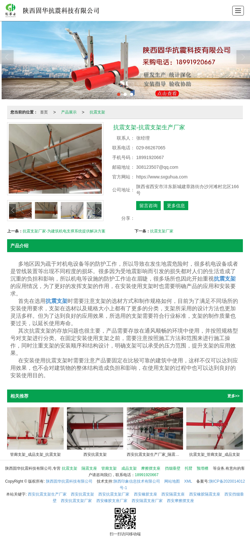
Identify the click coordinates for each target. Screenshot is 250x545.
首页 (44, 112)
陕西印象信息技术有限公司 (137, 481)
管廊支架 (109, 468)
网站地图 (172, 481)
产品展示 (69, 112)
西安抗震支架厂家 (113, 494)
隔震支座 (89, 468)
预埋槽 (202, 468)
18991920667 (146, 475)
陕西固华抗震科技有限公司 (69, 481)
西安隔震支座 (173, 494)
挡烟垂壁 (172, 468)
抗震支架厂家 (161, 231)
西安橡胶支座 (145, 494)
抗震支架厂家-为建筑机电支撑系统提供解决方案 (64, 231)
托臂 (188, 468)
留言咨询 (148, 205)
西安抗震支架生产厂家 (47, 494)
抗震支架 (97, 112)
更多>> (233, 396)
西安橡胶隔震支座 (204, 494)
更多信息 (176, 205)
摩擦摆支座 (150, 468)
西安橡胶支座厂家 (111, 500)
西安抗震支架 (82, 494)
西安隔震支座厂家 (147, 500)
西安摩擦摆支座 (180, 500)
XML (188, 481)
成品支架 (129, 468)
